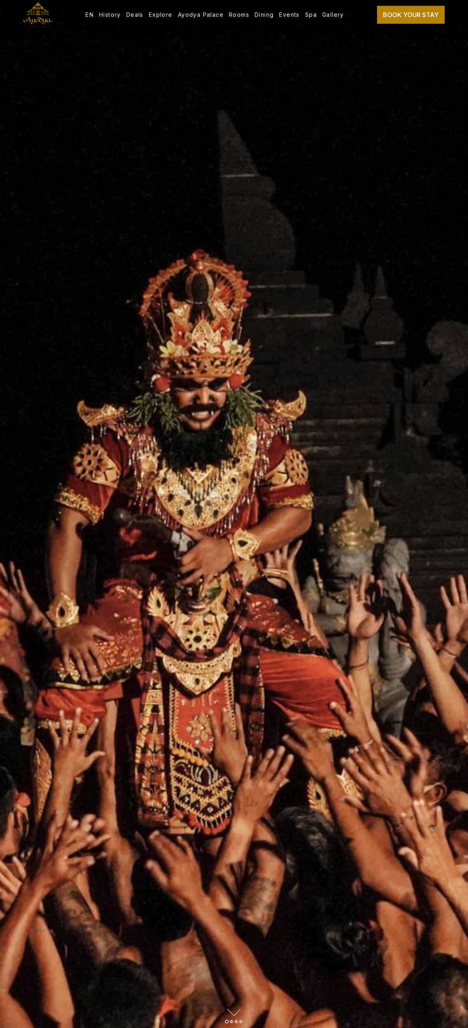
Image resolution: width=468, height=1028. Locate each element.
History (110, 14)
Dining (264, 14)
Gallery (333, 14)
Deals (134, 14)
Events (289, 14)
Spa (311, 14)
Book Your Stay (411, 15)
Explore (161, 14)
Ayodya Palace (201, 14)
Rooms (239, 14)
